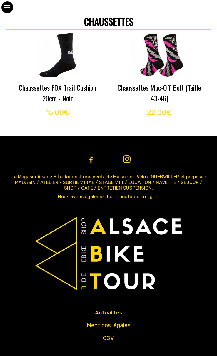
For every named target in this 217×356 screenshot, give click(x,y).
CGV (108, 338)
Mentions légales (109, 325)
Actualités (108, 312)
